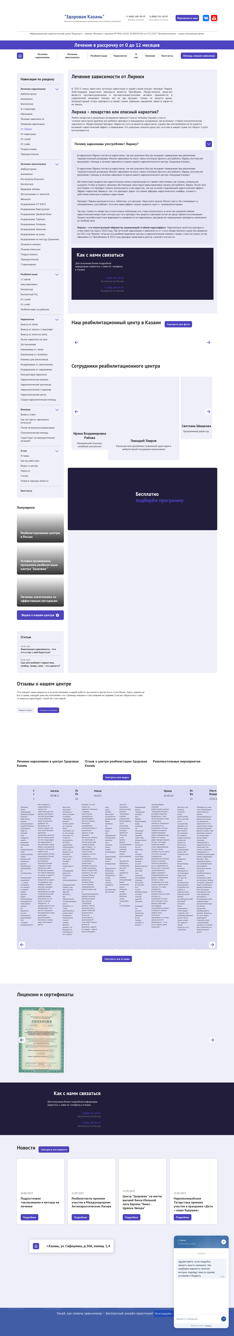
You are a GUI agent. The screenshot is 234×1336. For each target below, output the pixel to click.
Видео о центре (29, 465)
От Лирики (26, 129)
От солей (26, 139)
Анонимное (27, 98)
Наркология (120, 55)
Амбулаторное (28, 93)
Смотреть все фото (178, 323)
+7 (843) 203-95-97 (132, 16)
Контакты (167, 55)
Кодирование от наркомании (36, 369)
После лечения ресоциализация (37, 427)
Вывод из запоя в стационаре (37, 329)
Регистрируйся (165, 1313)
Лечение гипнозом (30, 249)
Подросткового (29, 254)
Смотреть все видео (117, 778)
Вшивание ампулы (30, 189)
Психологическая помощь (34, 432)
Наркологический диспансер (36, 384)
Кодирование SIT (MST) (33, 204)
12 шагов (26, 279)
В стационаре (28, 108)
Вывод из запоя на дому (34, 334)
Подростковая (28, 149)
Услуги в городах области (34, 480)
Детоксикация (28, 344)
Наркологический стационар (36, 389)
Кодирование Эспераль (33, 224)
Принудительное (30, 154)
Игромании (26, 113)
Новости (25, 470)
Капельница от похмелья (34, 354)
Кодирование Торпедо (33, 219)
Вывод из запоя (29, 324)
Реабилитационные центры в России (40, 535)
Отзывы (25, 455)
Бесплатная (27, 289)
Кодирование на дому (33, 234)
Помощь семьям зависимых (199, 55)
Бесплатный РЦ (29, 294)
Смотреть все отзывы (117, 959)
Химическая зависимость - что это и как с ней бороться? (38, 651)
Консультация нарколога (34, 374)
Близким (150, 55)
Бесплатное (27, 103)
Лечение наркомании (42, 56)
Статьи (24, 475)
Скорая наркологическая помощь (38, 399)
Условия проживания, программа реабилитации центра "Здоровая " (39, 565)
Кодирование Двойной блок (36, 214)
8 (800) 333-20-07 (156, 16)
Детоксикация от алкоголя (35, 194)
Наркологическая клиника (34, 379)
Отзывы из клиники (67, 710)
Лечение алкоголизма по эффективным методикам (39, 599)
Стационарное (28, 264)
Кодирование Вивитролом (35, 209)
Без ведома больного (32, 179)
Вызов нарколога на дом (34, 339)
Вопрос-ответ (28, 414)
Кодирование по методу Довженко (40, 239)
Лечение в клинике (31, 244)
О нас (136, 56)
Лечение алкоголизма (72, 56)
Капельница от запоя (32, 349)
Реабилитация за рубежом (35, 309)
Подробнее (29, 1217)
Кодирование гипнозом (33, 229)
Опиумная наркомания (32, 123)
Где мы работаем (30, 460)
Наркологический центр (33, 394)
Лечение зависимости (32, 118)
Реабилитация (98, 55)
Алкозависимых (29, 284)
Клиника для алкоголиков (34, 359)
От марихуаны (28, 134)
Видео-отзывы (32, 710)
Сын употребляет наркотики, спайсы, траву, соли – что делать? (40, 664)
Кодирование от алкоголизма (37, 364)
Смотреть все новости (54, 1149)
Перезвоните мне (186, 18)
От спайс (25, 144)
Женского (26, 199)
